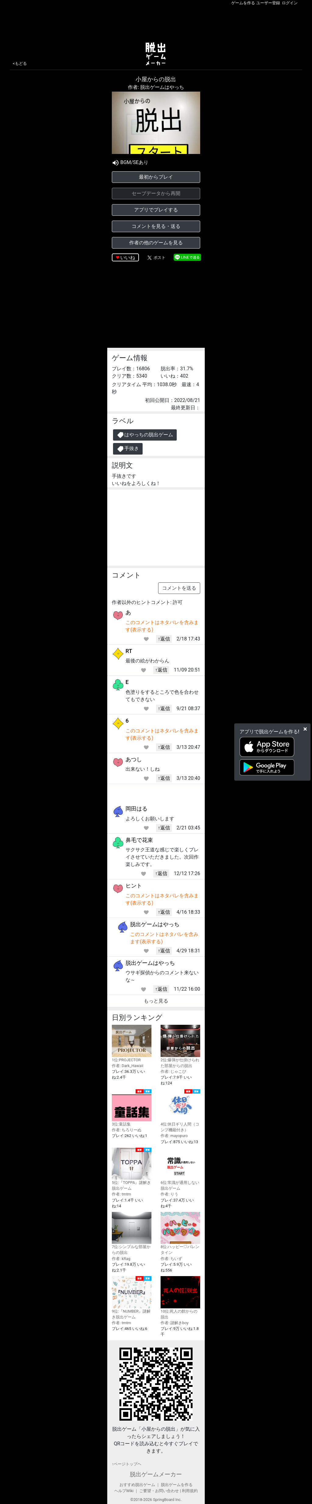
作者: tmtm (121, 1194)
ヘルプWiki (123, 1490)
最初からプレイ (156, 177)
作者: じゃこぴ (173, 1071)
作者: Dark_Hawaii (127, 1065)
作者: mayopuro (174, 1135)
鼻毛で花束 (139, 840)
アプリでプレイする (156, 210)
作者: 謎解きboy (175, 1323)
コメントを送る (179, 588)
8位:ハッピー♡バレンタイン (180, 1233)
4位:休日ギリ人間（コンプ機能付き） (180, 1110)
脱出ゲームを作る (177, 1484)
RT (129, 651)
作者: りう (169, 1194)
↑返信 (164, 639)
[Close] (305, 728)
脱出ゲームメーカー (156, 1474)
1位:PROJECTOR (131, 1043)
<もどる (20, 63)
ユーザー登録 (268, 3)
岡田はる (136, 808)
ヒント (134, 885)
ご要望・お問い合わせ (159, 1490)
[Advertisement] (156, 22)
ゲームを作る (243, 3)
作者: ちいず (171, 1258)
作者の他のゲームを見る (156, 243)
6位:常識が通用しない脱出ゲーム (180, 1169)
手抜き (128, 449)
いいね (127, 257)
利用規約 (190, 1490)
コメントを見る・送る (156, 226)
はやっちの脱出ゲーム (145, 435)
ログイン (290, 3)
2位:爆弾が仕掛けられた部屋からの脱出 (180, 1046)
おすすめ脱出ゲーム (137, 1484)
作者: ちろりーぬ (126, 1130)
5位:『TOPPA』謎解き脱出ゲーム (131, 1169)
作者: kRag (121, 1258)
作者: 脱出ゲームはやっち (156, 87)
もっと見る (156, 1001)
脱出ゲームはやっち (154, 924)
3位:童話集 (131, 1107)
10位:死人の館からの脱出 (180, 1297)
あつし (134, 759)
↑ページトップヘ (126, 1464)
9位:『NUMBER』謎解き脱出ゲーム (131, 1297)
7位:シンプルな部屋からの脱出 (131, 1233)
